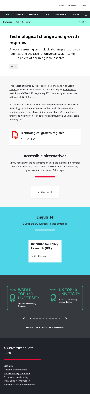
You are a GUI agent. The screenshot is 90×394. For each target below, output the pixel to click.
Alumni (83, 5)
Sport (48, 14)
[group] (24, 298)
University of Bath (16, 5)
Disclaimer (9, 365)
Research (20, 14)
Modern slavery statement (17, 373)
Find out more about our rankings (45, 327)
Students (72, 5)
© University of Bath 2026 (19, 350)
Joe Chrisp (53, 85)
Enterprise (35, 14)
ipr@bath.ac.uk (45, 192)
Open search (86, 15)
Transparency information (17, 380)
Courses (8, 14)
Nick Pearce (40, 85)
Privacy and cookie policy (16, 377)
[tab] (30, 318)
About (76, 14)
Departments (62, 14)
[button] (24, 318)
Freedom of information (15, 369)
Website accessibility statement (19, 384)
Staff (61, 5)
